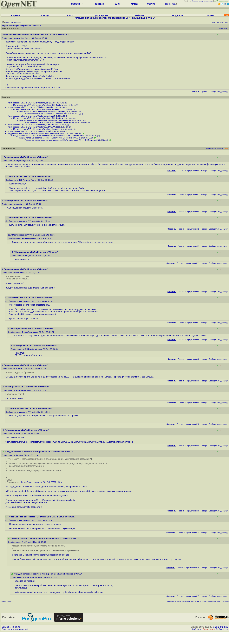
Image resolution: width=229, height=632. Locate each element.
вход (201, 1)
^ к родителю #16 (191, 568)
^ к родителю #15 (191, 532)
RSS (226, 148)
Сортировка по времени (214, 148)
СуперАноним (64, 120)
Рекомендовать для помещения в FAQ (180, 601)
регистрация (208, 1)
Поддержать (209, 629)
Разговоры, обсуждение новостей (25, 26)
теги (174, 4)
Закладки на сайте (11, 627)
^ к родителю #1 (192, 194)
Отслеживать (223, 29)
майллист (140, 15)
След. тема (225, 601)
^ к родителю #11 (191, 263)
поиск (70, 15)
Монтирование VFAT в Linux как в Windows (26, 103)
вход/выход (177, 15)
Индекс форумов (200, 601)
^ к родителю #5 (192, 340)
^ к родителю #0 (192, 170)
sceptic (49, 107)
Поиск (168, 4)
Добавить (197, 629)
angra (48, 103)
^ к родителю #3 (192, 322)
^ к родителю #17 (191, 596)
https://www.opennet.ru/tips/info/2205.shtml (40, 87)
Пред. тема (216, 601)
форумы (15, 15)
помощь (45, 15)
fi (67, 133)
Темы (209, 601)
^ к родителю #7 (192, 246)
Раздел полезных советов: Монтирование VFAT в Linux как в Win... (36, 133)
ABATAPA (50, 127)
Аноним (55, 109)
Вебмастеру (222, 629)
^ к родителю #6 (192, 359)
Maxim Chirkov (220, 627)
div (65, 114)
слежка (211, 15)
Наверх (204, 170)
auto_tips (19, 38)
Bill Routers (57, 105)
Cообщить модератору (218, 91)
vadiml (49, 116)
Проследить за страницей (15, 629)
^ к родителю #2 (192, 229)
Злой (48, 131)
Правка (204, 91)
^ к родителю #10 (191, 424)
